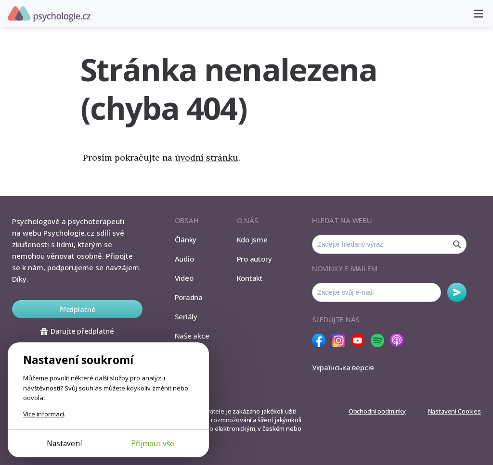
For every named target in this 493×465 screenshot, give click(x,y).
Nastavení (64, 443)
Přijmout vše (152, 443)
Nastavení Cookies (454, 411)
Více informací (43, 414)
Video (184, 278)
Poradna (189, 297)
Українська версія (343, 367)
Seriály (186, 316)
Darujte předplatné (77, 331)
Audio (184, 259)
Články (186, 239)
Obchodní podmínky (377, 411)
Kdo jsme (252, 239)
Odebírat (457, 292)
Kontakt (250, 278)
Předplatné (77, 309)
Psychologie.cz (49, 14)
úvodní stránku (206, 157)
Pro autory (254, 259)
